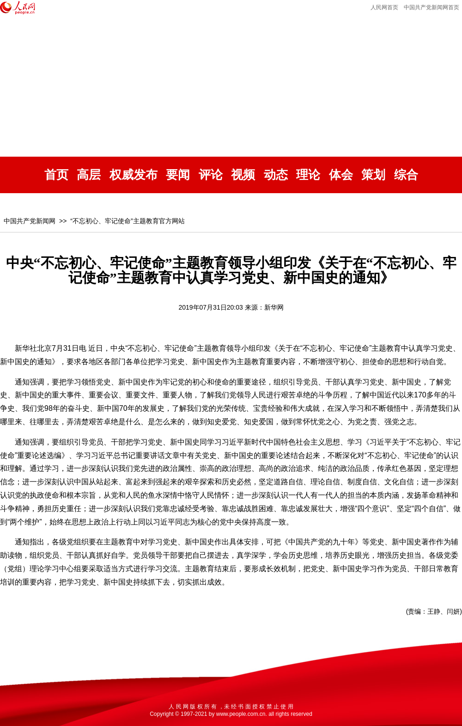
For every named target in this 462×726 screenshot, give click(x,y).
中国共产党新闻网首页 (431, 7)
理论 (308, 175)
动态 (276, 175)
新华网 (274, 307)
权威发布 (133, 175)
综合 (406, 175)
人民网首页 (384, 7)
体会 (341, 175)
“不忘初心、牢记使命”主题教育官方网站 (127, 221)
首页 (56, 175)
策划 (373, 175)
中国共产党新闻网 (29, 221)
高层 (89, 175)
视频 (243, 175)
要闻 (178, 175)
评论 (211, 175)
